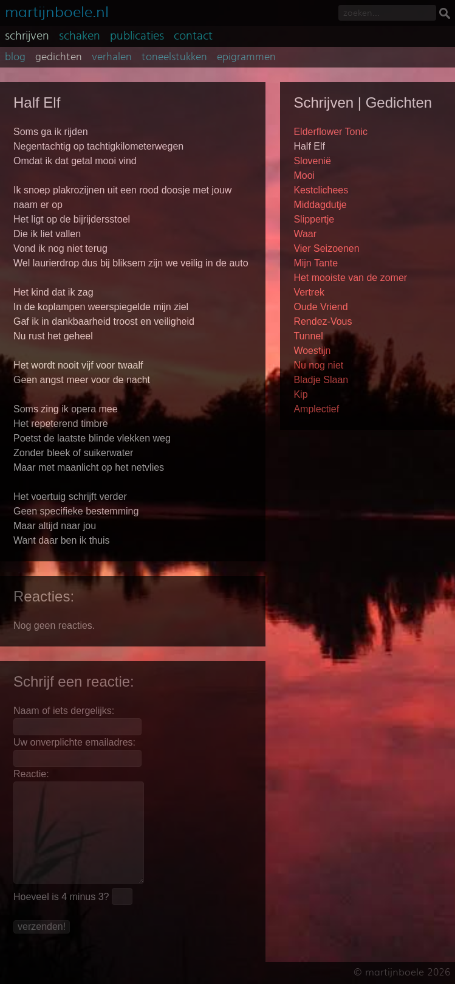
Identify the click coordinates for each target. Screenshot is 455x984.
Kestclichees (320, 190)
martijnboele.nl (57, 10)
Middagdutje (319, 204)
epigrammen (246, 57)
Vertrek (308, 292)
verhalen (112, 57)
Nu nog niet (318, 365)
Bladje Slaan (320, 380)
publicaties (137, 36)
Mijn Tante (315, 263)
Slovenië (311, 161)
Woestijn (311, 350)
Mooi (304, 175)
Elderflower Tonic (330, 131)
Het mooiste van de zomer (350, 277)
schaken (79, 36)
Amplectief (316, 409)
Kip (300, 394)
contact (193, 36)
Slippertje (313, 219)
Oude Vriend (320, 307)
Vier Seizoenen (326, 248)
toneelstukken (174, 57)
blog (15, 57)
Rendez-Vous (322, 321)
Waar (304, 234)
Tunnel (308, 336)
